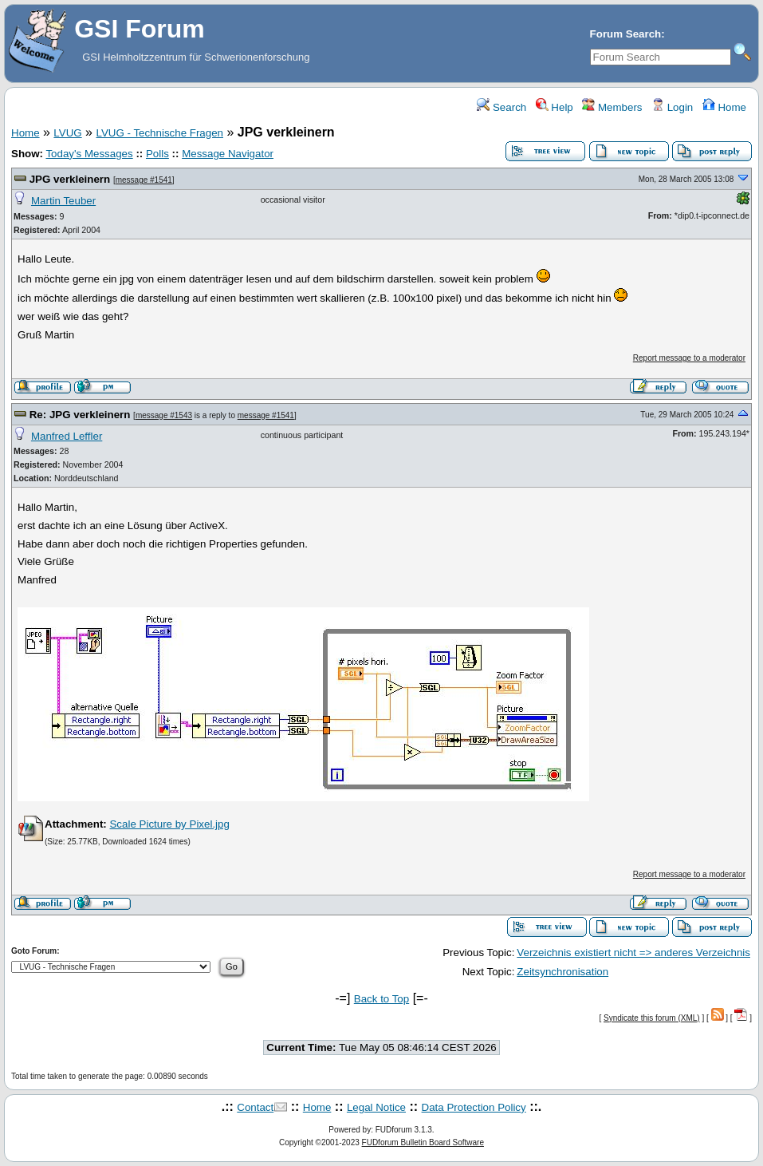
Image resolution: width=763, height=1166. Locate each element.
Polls (157, 154)
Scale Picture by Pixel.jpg (169, 824)
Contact (255, 1107)
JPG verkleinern (70, 179)
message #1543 (164, 415)
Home (724, 107)
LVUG (67, 133)
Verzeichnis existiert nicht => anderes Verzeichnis (633, 952)
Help (554, 107)
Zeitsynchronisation (562, 972)
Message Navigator (227, 154)
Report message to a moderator (689, 358)
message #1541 (144, 180)
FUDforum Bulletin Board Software (423, 1142)
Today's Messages (88, 154)
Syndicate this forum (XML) (652, 1018)
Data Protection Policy (474, 1107)
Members (612, 107)
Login (672, 107)
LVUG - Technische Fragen (159, 133)
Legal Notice (376, 1107)
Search (501, 107)
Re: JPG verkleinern (80, 415)
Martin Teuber (63, 201)
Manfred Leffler (66, 436)
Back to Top (381, 999)
